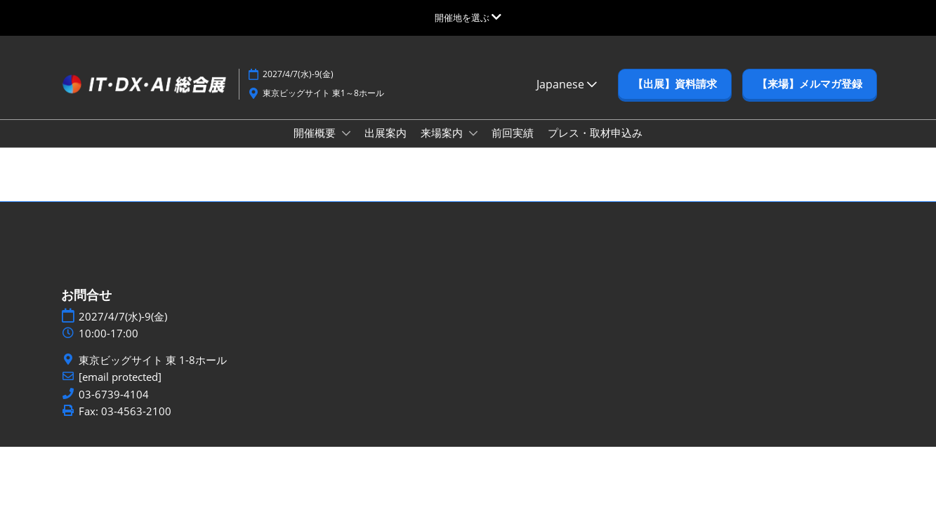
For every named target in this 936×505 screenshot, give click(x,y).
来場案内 (443, 133)
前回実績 (513, 133)
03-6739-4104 (114, 394)
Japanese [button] (566, 84)
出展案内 (385, 133)
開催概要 (316, 133)
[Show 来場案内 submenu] (473, 133)
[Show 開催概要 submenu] (346, 133)
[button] (675, 84)
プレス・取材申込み (595, 133)
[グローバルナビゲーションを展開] (468, 17)
